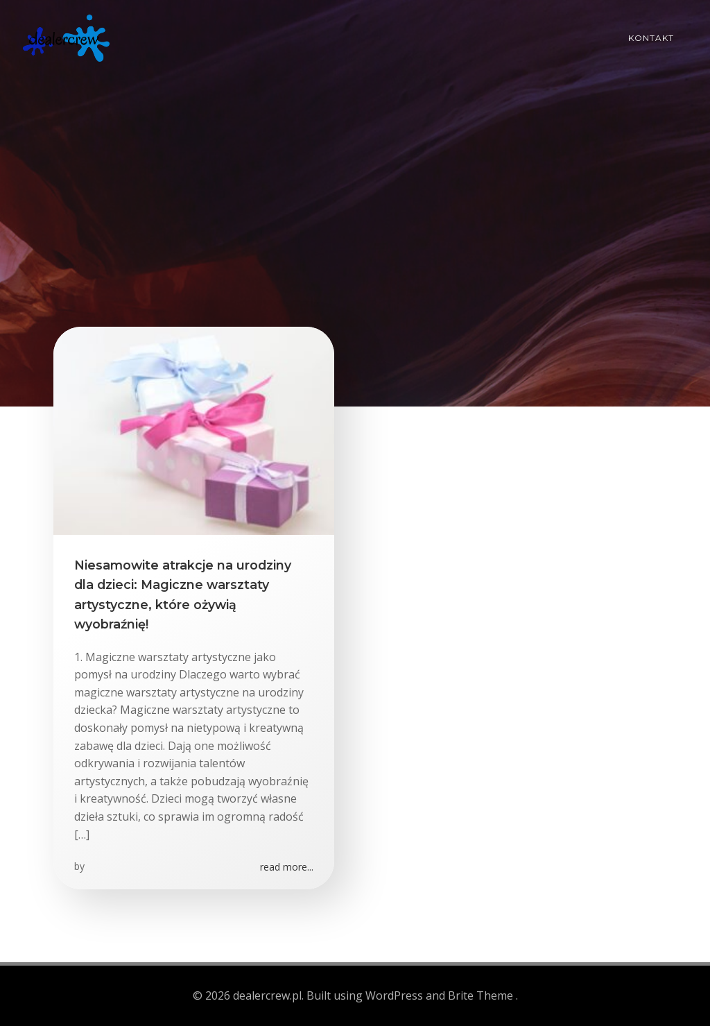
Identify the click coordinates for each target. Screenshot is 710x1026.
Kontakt (651, 38)
